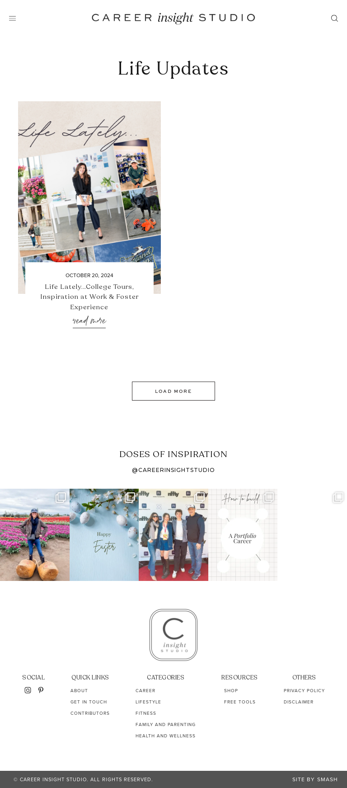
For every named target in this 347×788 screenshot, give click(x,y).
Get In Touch (88, 701)
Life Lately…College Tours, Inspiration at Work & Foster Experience (89, 296)
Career (145, 690)
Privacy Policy (304, 690)
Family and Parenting (166, 724)
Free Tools (240, 701)
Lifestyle (148, 701)
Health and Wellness (166, 735)
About (79, 690)
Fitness (146, 713)
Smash (327, 779)
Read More (89, 321)
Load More (173, 391)
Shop (231, 690)
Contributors (90, 713)
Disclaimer (299, 701)
